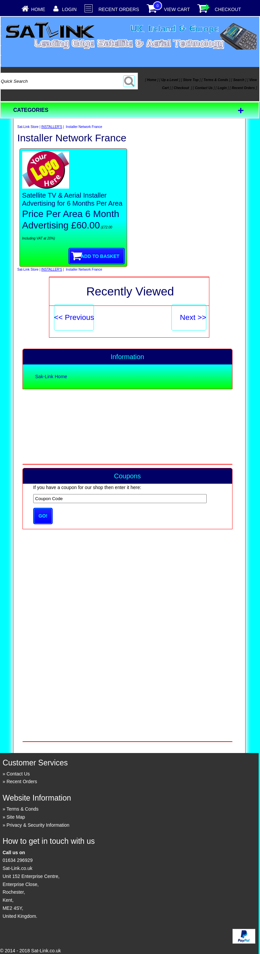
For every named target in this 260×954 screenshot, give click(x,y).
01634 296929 (18, 860)
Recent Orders (118, 9)
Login (69, 9)
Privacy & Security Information (37, 825)
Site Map (15, 817)
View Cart (177, 9)
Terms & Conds (22, 809)
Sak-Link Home (51, 376)
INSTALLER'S (51, 127)
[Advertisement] (127, 426)
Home (38, 9)
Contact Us (18, 773)
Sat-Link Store (28, 127)
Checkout (228, 9)
